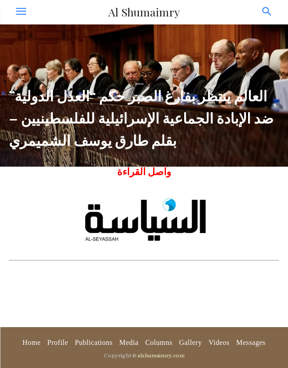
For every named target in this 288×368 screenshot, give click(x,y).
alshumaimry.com (161, 355)
